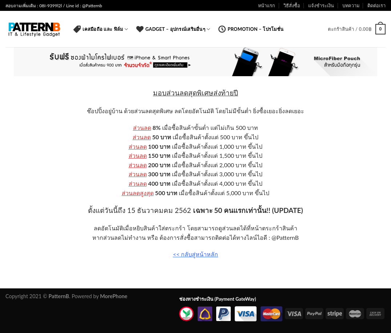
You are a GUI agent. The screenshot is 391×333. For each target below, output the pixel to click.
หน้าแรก (266, 5)
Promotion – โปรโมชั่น (250, 29)
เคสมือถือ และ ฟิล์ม (100, 29)
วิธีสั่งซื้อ (291, 5)
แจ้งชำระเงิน (321, 5)
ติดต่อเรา (376, 5)
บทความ (350, 5)
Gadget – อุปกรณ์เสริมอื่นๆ (173, 29)
